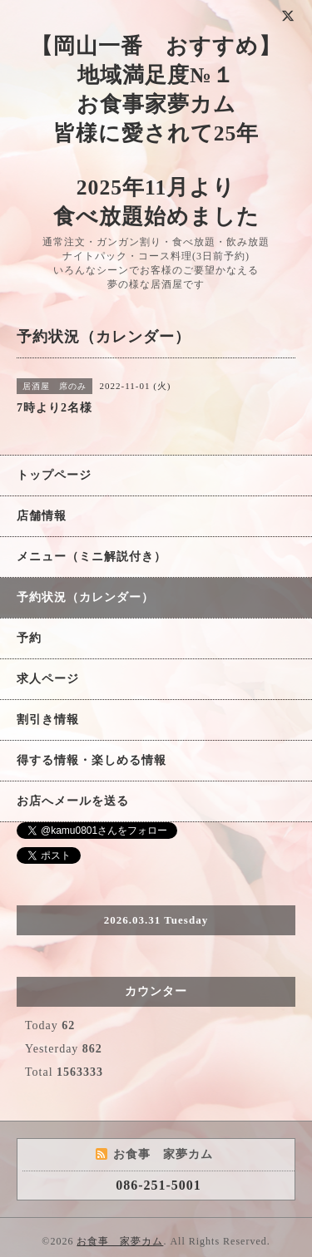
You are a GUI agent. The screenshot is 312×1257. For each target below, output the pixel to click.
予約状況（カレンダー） (85, 597)
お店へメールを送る (73, 801)
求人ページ (48, 679)
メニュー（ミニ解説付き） (91, 556)
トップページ (54, 475)
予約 (29, 638)
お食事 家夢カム (120, 1241)
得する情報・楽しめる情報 (91, 760)
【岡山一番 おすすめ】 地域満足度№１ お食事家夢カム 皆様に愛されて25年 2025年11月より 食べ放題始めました (156, 131)
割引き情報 (48, 719)
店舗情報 (42, 516)
